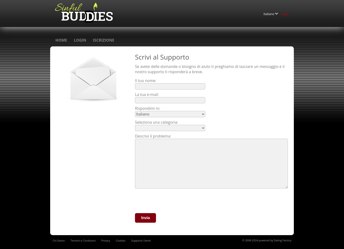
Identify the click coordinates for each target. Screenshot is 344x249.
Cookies (120, 240)
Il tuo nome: (145, 80)
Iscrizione (103, 40)
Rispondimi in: (147, 108)
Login (285, 14)
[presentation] (171, 201)
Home (61, 40)
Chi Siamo (59, 240)
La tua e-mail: (147, 94)
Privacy (105, 240)
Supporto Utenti (141, 240)
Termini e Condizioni (83, 240)
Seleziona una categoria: (156, 122)
